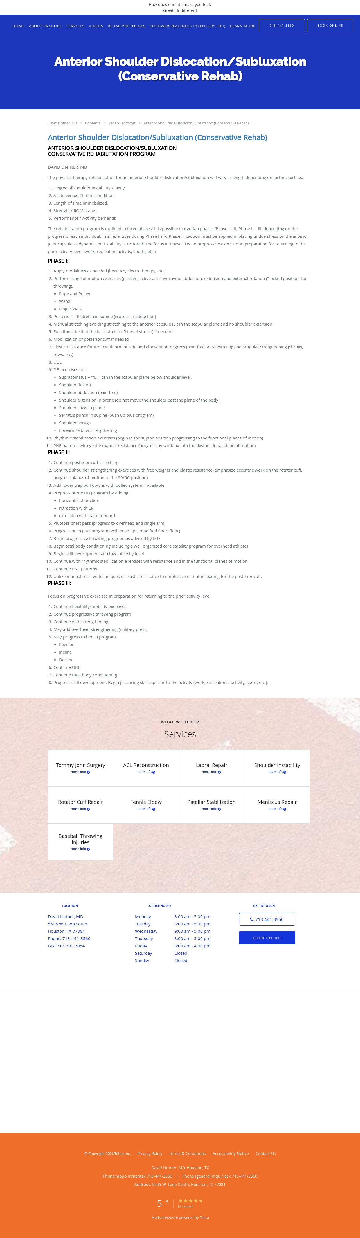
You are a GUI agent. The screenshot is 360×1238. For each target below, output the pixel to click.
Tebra (204, 1217)
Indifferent (187, 10)
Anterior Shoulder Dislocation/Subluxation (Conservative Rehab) (196, 122)
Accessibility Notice (231, 1153)
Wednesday (178, 931)
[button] (330, 25)
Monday (178, 916)
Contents (93, 122)
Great (168, 10)
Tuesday (178, 923)
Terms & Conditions (187, 1153)
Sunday (178, 960)
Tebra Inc (122, 1153)
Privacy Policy (149, 1153)
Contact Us (266, 1153)
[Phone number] (267, 919)
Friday (178, 945)
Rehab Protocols (122, 122)
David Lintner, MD (63, 122)
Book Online (267, 937)
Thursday (178, 938)
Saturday (178, 953)
